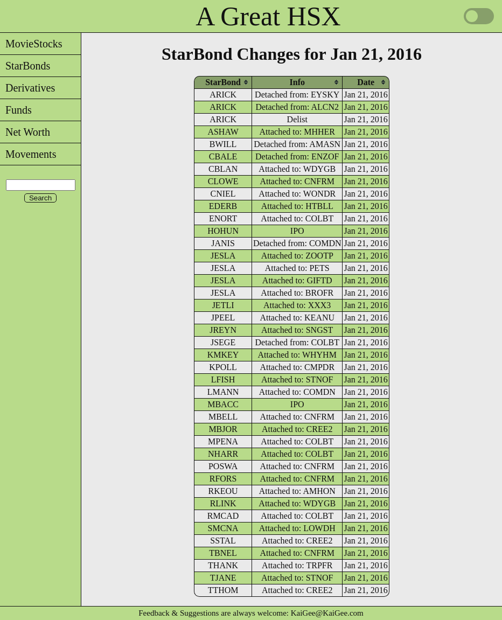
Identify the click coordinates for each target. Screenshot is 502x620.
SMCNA (223, 528)
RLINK (223, 503)
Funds (16, 110)
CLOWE (223, 181)
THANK (223, 565)
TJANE (223, 577)
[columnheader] (223, 82)
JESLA (223, 255)
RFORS (223, 478)
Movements (28, 154)
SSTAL (223, 540)
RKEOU (223, 491)
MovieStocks (31, 44)
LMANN (223, 391)
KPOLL (223, 367)
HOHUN (223, 230)
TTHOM (223, 590)
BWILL (223, 144)
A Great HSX (268, 16)
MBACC (223, 404)
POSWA (223, 466)
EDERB (223, 206)
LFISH (223, 379)
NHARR (223, 453)
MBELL (223, 416)
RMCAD (223, 515)
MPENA (223, 441)
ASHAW (222, 131)
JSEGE (223, 342)
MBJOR (222, 429)
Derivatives (27, 88)
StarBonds (25, 66)
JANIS (223, 243)
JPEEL (223, 317)
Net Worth (25, 132)
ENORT (223, 218)
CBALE (223, 156)
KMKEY (223, 354)
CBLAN (223, 168)
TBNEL (223, 553)
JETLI (223, 305)
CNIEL (223, 193)
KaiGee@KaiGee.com (327, 613)
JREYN (223, 330)
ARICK (223, 94)
